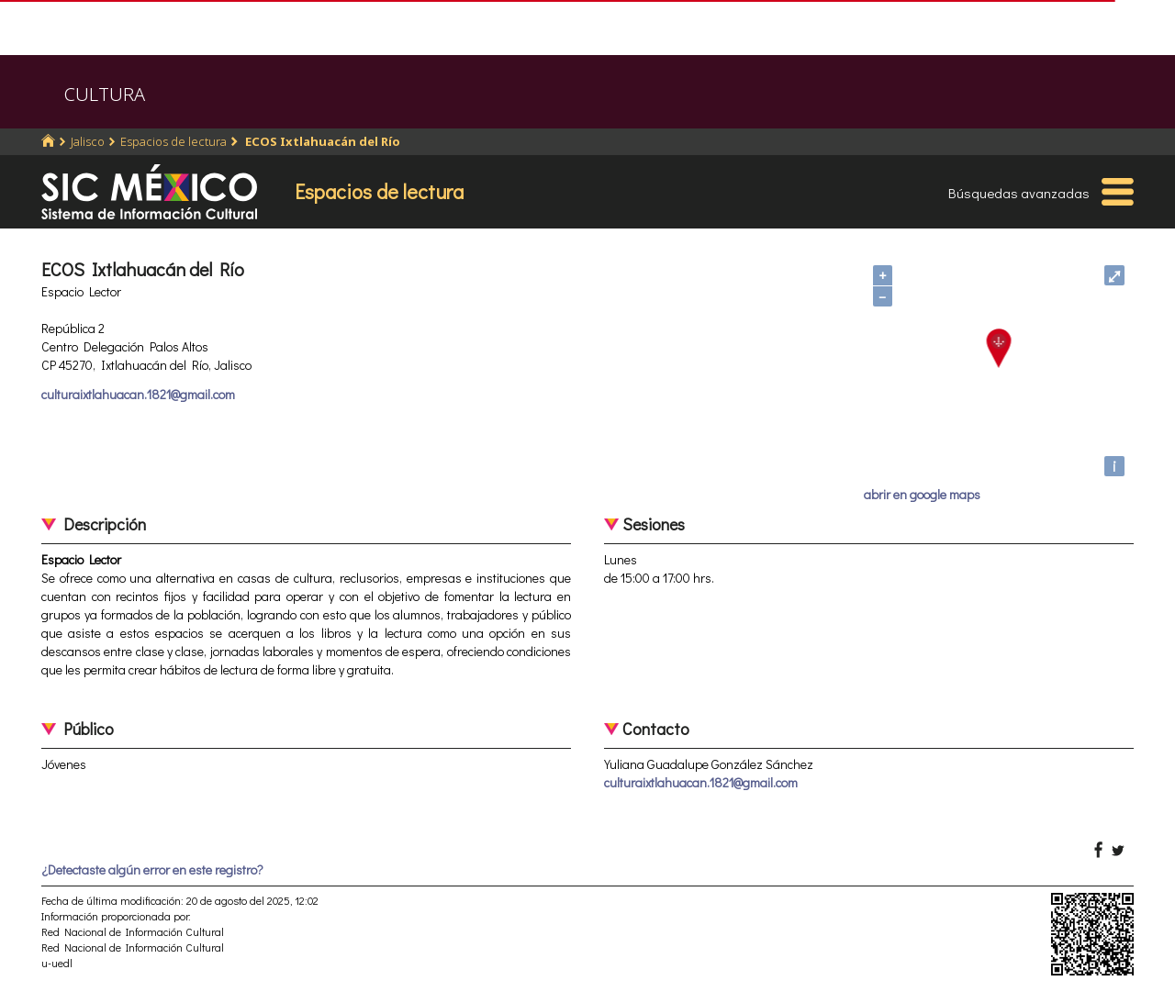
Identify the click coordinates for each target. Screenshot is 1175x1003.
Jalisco (88, 141)
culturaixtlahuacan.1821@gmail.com (138, 394)
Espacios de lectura (173, 141)
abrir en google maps (922, 494)
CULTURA (104, 94)
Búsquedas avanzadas (1019, 193)
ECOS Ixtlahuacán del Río (321, 141)
